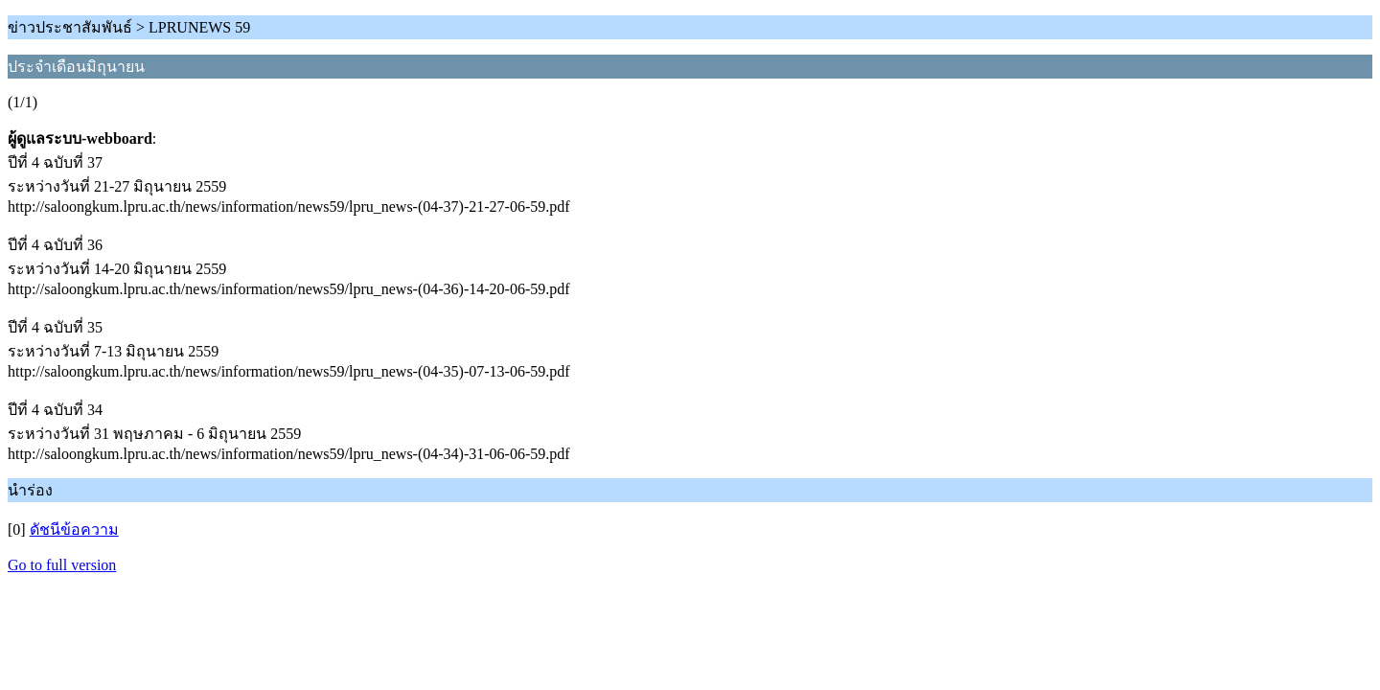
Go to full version (62, 565)
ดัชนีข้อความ (74, 529)
